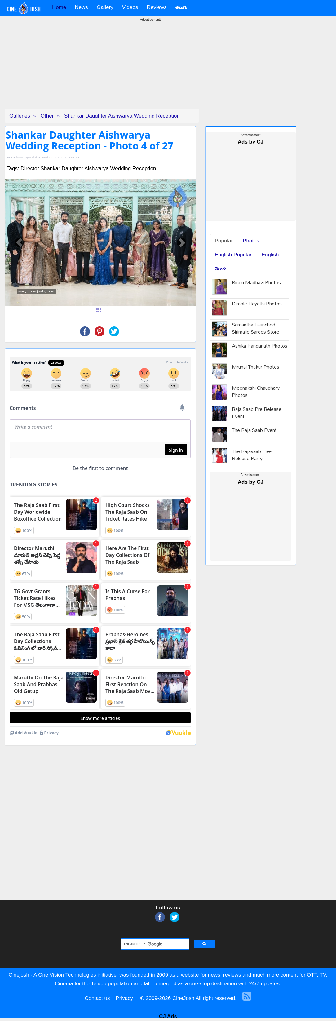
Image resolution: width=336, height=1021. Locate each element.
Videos (130, 7)
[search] (154, 944)
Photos (251, 241)
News (81, 7)
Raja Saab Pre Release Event (256, 413)
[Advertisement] (150, 65)
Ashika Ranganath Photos (259, 346)
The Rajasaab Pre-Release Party (252, 455)
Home (59, 7)
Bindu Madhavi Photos (256, 283)
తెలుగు (221, 269)
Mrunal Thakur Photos (255, 367)
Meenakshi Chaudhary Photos (256, 392)
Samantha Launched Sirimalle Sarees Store (255, 329)
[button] (19, 242)
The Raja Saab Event (254, 431)
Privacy (124, 998)
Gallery (105, 7)
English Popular (233, 255)
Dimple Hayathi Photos (257, 304)
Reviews (156, 7)
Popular (224, 241)
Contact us (97, 998)
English (270, 255)
